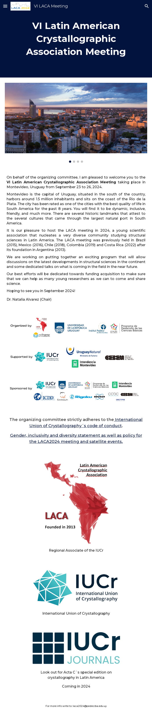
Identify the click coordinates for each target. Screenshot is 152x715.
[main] (76, 39)
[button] (5, 6)
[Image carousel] (76, 123)
